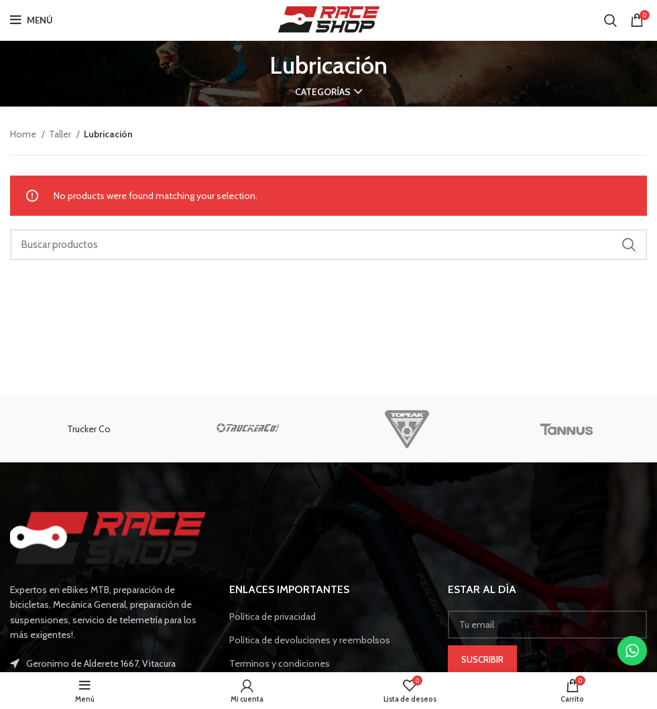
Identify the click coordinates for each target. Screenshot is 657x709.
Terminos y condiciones (279, 663)
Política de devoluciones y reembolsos (309, 640)
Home (24, 134)
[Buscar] (610, 20)
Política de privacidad (272, 616)
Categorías (323, 91)
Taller (61, 134)
